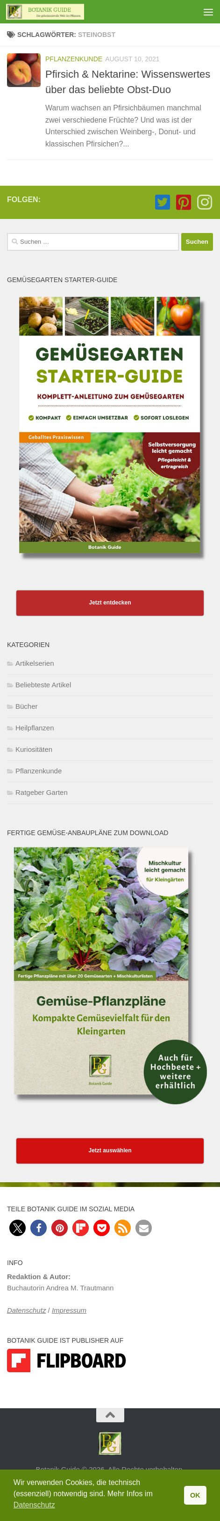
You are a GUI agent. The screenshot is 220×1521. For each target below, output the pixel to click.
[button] (17, 1228)
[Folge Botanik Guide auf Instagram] (204, 202)
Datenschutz (26, 1310)
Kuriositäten (33, 749)
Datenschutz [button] (34, 1505)
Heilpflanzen (34, 728)
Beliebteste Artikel (43, 685)
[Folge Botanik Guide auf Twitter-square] (162, 202)
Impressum (69, 1310)
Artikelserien (34, 663)
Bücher (26, 706)
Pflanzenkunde (73, 59)
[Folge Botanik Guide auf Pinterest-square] (183, 202)
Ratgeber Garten (41, 792)
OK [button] (195, 1495)
